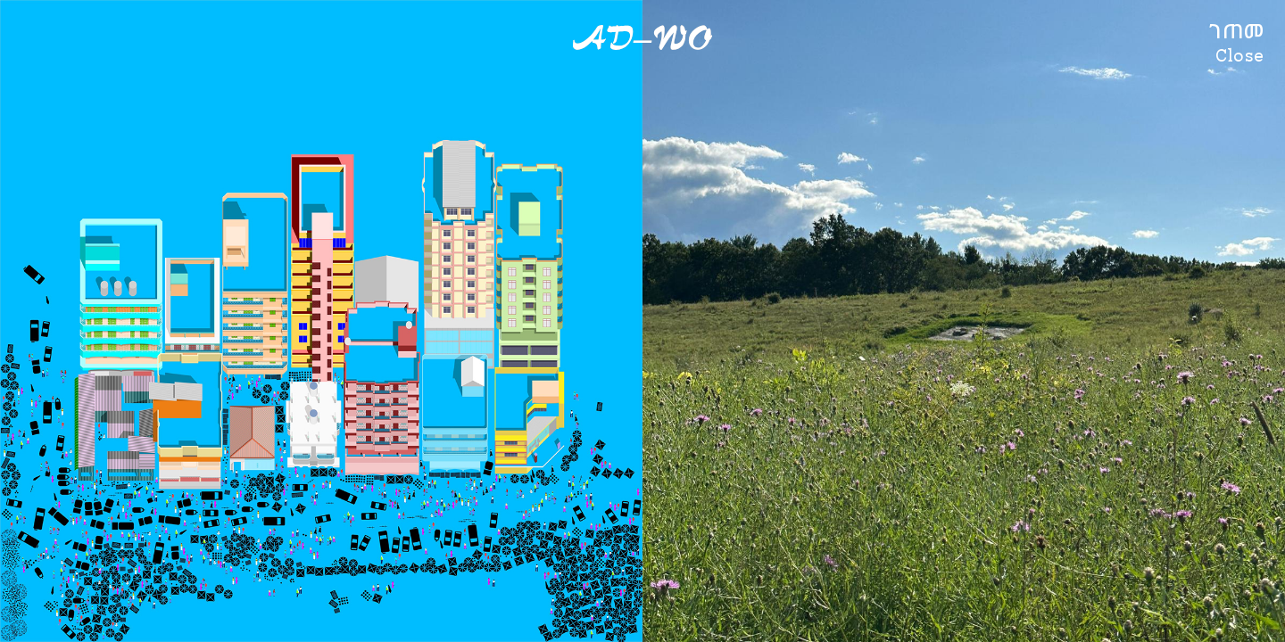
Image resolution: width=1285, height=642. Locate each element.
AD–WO (642, 38)
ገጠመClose (1236, 43)
